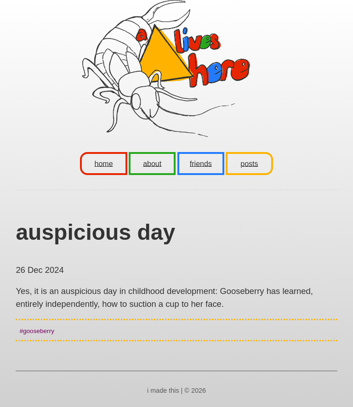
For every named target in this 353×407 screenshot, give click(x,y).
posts (249, 163)
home (104, 163)
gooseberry (38, 331)
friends (201, 163)
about (152, 163)
